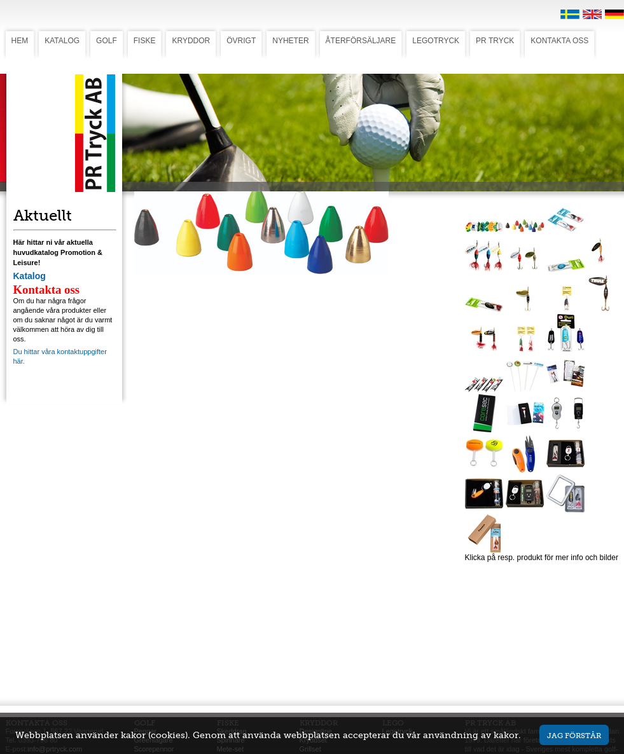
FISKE (145, 40)
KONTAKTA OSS (559, 40)
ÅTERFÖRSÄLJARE (361, 40)
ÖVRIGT (241, 40)
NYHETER (290, 40)
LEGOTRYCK (435, 40)
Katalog (29, 276)
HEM (20, 40)
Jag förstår (574, 735)
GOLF (106, 40)
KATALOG (62, 40)
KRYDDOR (191, 40)
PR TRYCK (495, 40)
